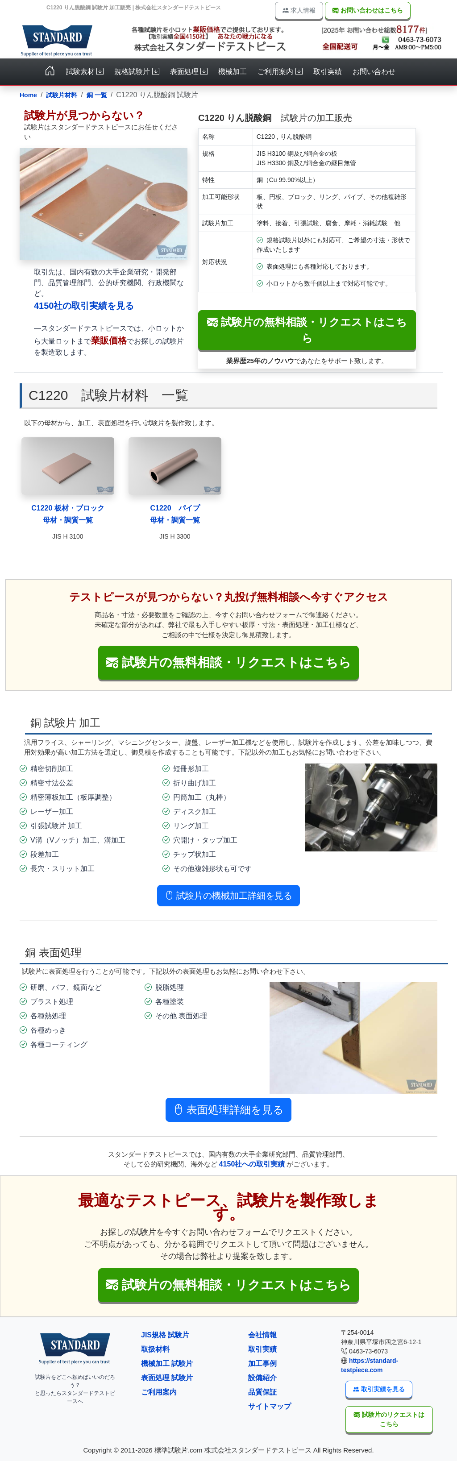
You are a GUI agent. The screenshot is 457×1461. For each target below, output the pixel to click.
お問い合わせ (374, 71)
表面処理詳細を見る (228, 1110)
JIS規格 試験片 (165, 1335)
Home (28, 95)
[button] (228, 1285)
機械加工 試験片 (167, 1363)
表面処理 (189, 71)
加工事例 (262, 1363)
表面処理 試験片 (167, 1378)
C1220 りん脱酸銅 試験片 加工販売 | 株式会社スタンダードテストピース (133, 7)
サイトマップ (269, 1406)
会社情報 (262, 1335)
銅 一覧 (97, 95)
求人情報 (299, 10)
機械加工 (232, 71)
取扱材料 (155, 1349)
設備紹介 (262, 1378)
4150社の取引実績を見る (84, 306)
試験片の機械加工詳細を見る (228, 896)
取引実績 (327, 71)
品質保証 (262, 1392)
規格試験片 (136, 71)
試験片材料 (61, 95)
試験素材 (85, 71)
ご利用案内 (280, 71)
